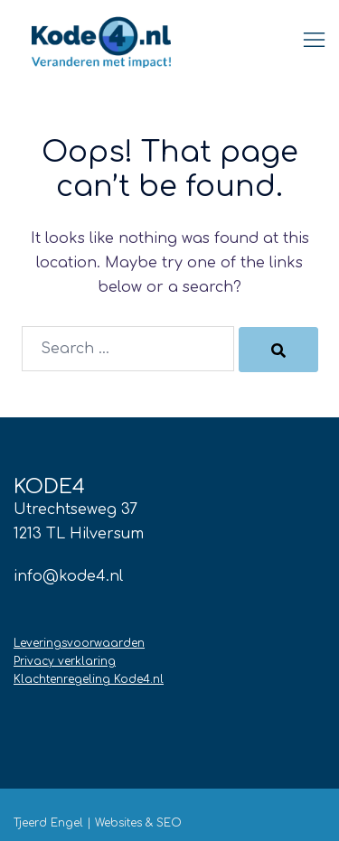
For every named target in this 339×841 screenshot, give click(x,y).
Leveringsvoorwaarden (79, 643)
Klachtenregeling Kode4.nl (89, 679)
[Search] (278, 349)
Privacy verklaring (65, 661)
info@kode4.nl (68, 576)
